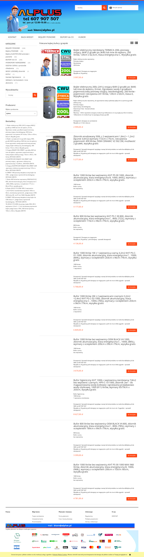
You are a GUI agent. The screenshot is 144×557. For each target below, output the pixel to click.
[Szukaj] (104, 7)
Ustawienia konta (37, 519)
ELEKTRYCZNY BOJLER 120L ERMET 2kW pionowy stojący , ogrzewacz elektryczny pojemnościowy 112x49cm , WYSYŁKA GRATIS (20, 161)
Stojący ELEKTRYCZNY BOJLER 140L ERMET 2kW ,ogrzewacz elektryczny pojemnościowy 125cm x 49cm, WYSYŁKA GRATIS (21, 168)
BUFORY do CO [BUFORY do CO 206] (11, 60)
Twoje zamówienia (38, 516)
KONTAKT (115, 516)
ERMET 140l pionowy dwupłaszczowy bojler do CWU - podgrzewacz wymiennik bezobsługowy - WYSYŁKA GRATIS (21, 175)
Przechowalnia (36, 522)
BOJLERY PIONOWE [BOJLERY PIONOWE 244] (13, 48)
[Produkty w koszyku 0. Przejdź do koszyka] (115, 7)
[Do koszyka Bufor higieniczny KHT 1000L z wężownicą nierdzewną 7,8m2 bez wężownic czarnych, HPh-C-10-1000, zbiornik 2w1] (131, 414)
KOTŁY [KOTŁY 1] (8, 74)
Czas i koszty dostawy (65, 519)
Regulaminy (89, 516)
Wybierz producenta (12, 109)
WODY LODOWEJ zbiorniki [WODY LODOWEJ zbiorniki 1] (15, 71)
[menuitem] (12, 37)
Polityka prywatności (91, 519)
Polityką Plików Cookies (60, 555)
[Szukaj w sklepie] (89, 7)
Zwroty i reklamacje (91, 522)
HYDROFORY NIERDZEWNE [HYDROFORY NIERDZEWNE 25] (16, 63)
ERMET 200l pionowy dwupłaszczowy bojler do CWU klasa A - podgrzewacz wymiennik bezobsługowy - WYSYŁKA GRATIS (21, 199)
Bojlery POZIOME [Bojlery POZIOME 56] (12, 51)
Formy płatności (64, 516)
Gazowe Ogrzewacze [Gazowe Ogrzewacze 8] (13, 77)
